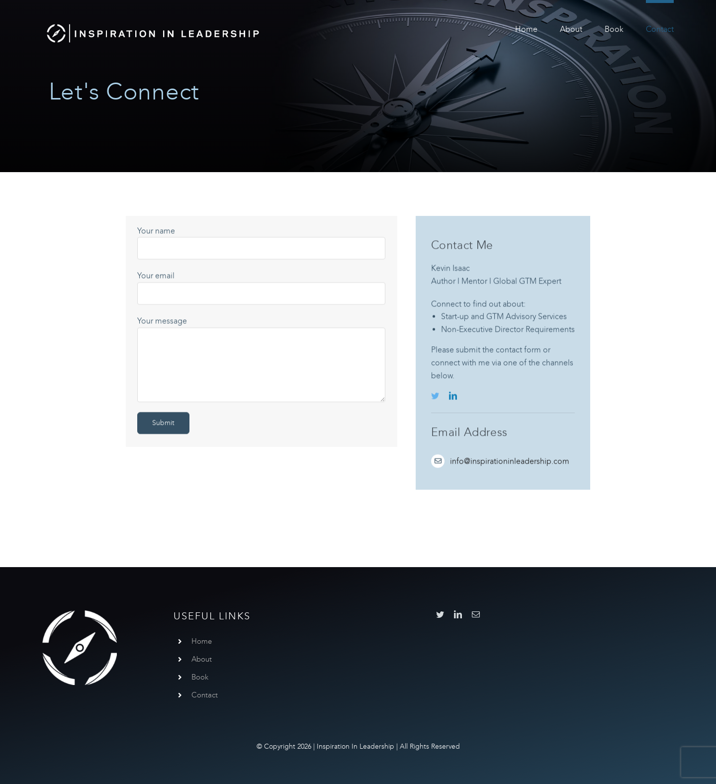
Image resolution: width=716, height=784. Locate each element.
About (201, 659)
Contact (204, 694)
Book (199, 677)
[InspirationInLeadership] (152, 23)
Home (201, 641)
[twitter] (435, 397)
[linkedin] (453, 397)
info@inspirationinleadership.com (509, 462)
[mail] (476, 614)
